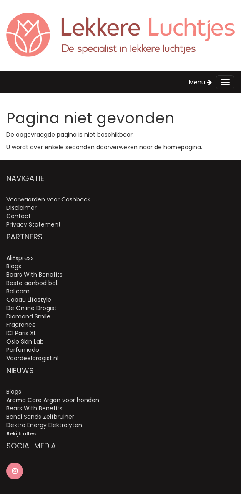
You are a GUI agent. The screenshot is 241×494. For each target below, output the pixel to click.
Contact (18, 216)
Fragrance (21, 325)
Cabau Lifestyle (28, 299)
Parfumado (22, 350)
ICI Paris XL (21, 333)
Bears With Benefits (34, 274)
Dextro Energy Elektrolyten (44, 425)
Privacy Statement (33, 224)
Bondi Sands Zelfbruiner (40, 417)
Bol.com (18, 291)
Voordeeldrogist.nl (32, 358)
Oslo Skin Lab (25, 341)
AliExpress (20, 258)
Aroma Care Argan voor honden (52, 400)
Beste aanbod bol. (32, 283)
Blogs (13, 266)
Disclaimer (21, 208)
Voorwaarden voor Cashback (48, 199)
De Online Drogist (31, 308)
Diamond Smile (28, 316)
